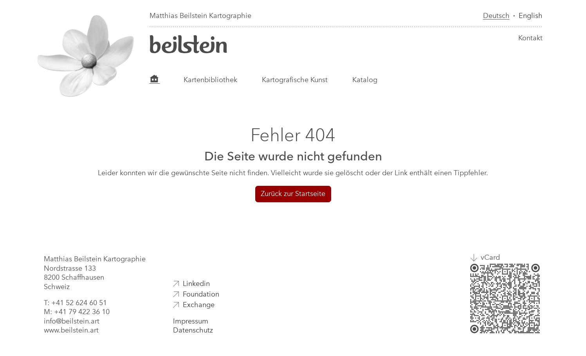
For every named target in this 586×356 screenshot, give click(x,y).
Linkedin (196, 283)
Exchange (199, 304)
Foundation (201, 294)
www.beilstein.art (71, 330)
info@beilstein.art (71, 321)
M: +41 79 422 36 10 (77, 311)
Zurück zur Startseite (293, 193)
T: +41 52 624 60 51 (75, 302)
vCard (490, 257)
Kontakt (530, 38)
